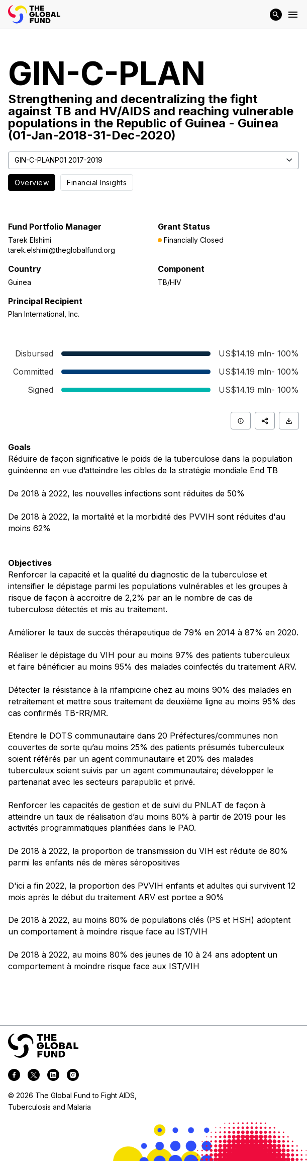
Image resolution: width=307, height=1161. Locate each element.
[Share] (265, 420)
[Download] (289, 420)
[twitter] (34, 1076)
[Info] (241, 420)
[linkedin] (53, 1076)
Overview (32, 182)
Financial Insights (97, 182)
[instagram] (73, 1076)
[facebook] (14, 1076)
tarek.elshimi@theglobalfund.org (61, 250)
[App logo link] (34, 14)
